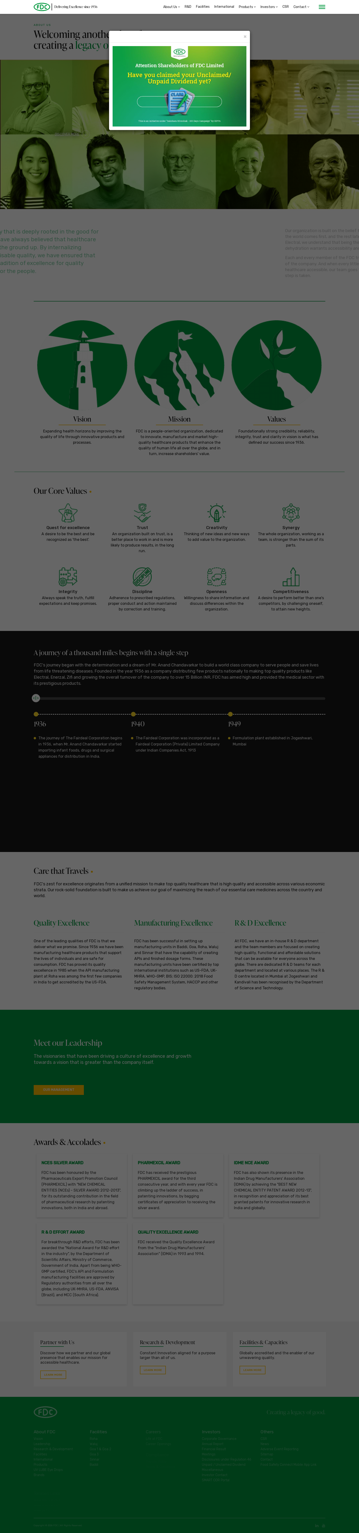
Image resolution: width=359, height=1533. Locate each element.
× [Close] (245, 36)
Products (247, 7)
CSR (285, 7)
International (224, 7)
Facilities (203, 7)
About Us (171, 7)
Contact (301, 7)
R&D (188, 7)
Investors (269, 7)
